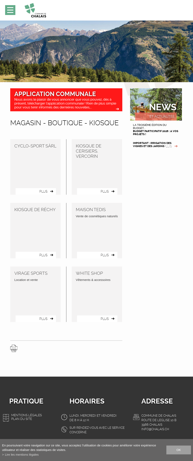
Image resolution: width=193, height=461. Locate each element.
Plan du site (21, 419)
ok (178, 450)
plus (168, 146)
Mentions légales (26, 415)
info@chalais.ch (155, 429)
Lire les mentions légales (22, 454)
